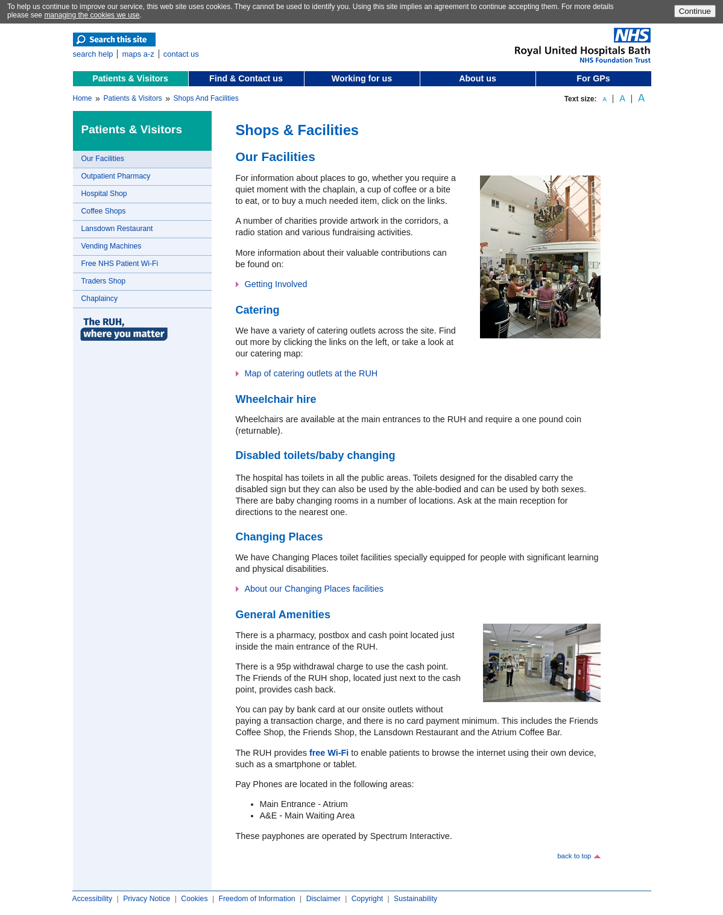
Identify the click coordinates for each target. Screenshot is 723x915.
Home (82, 98)
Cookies (194, 898)
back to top (574, 856)
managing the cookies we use (91, 15)
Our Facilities (102, 158)
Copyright (367, 898)
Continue (695, 11)
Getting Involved (276, 284)
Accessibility (92, 898)
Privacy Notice (146, 898)
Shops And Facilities (206, 98)
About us (477, 78)
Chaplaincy (99, 298)
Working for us (362, 78)
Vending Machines (111, 246)
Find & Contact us (246, 78)
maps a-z (138, 54)
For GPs (593, 78)
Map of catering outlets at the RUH (311, 373)
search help (93, 54)
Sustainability (415, 898)
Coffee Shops (103, 211)
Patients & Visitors (130, 78)
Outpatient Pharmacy (116, 176)
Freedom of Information (256, 898)
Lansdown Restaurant (117, 228)
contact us (181, 54)
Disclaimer (323, 898)
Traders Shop (103, 281)
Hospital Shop (104, 193)
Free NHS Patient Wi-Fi (120, 263)
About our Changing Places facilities (314, 589)
